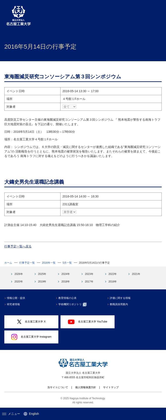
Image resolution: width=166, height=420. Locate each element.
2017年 (89, 281)
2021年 (136, 274)
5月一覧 (67, 262)
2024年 (65, 274)
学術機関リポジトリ (72, 304)
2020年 (18, 281)
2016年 (113, 281)
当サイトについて (57, 387)
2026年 (18, 274)
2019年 (42, 281)
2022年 (113, 274)
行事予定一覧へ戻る (18, 246)
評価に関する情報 (120, 298)
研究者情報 (13, 304)
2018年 (65, 281)
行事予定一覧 (27, 262)
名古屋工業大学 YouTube (87, 321)
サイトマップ (111, 387)
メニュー (11, 413)
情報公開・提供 (16, 298)
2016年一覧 (49, 262)
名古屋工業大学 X (31, 322)
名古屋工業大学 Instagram (31, 337)
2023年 (89, 274)
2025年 (42, 274)
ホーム (8, 262)
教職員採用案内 (119, 304)
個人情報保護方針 (85, 387)
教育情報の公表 (67, 298)
